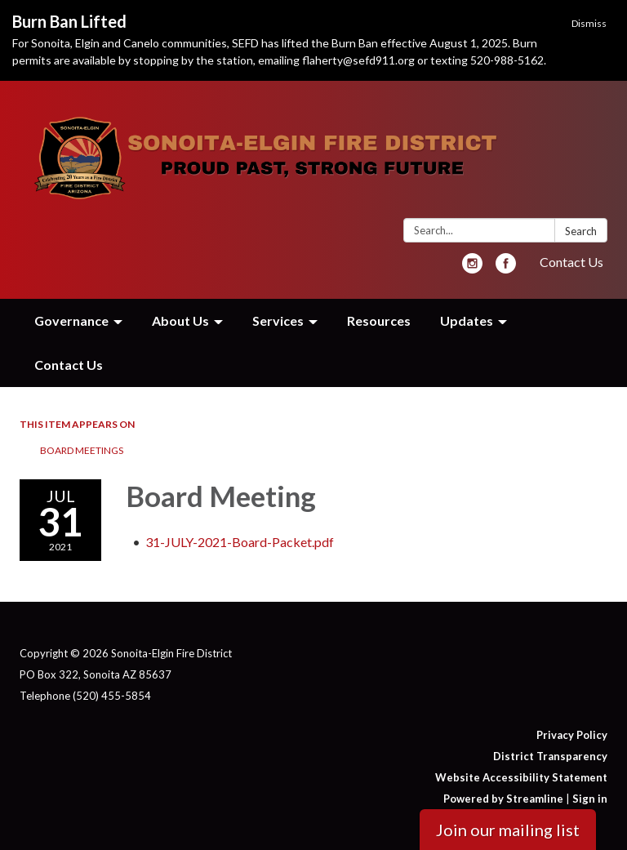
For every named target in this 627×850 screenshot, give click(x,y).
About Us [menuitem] (180, 320)
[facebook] (506, 268)
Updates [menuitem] (466, 320)
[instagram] (472, 268)
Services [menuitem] (278, 320)
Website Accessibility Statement (521, 777)
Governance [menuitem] (71, 320)
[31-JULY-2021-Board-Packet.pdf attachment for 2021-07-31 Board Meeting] (239, 542)
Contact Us (571, 261)
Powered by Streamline (503, 798)
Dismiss (589, 23)
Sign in (589, 798)
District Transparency (550, 756)
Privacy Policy (571, 734)
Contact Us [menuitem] (68, 364)
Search (581, 231)
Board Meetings (81, 450)
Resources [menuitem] (379, 320)
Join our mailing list (508, 829)
